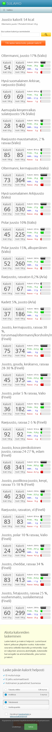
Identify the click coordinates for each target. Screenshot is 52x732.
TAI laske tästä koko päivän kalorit (23, 42)
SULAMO (11, 3)
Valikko (10, 10)
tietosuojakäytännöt (18, 716)
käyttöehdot (24, 714)
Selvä (30, 726)
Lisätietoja (16, 726)
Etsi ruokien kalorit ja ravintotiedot (15, 31)
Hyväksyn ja (20, 715)
